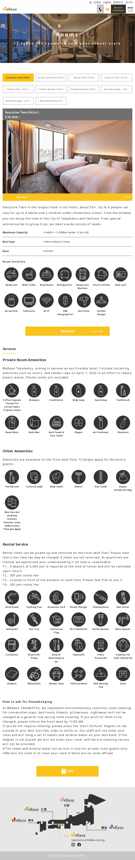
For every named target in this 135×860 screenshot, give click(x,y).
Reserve (22, 197)
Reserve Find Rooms (118, 9)
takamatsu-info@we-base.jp (88, 840)
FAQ (67, 771)
